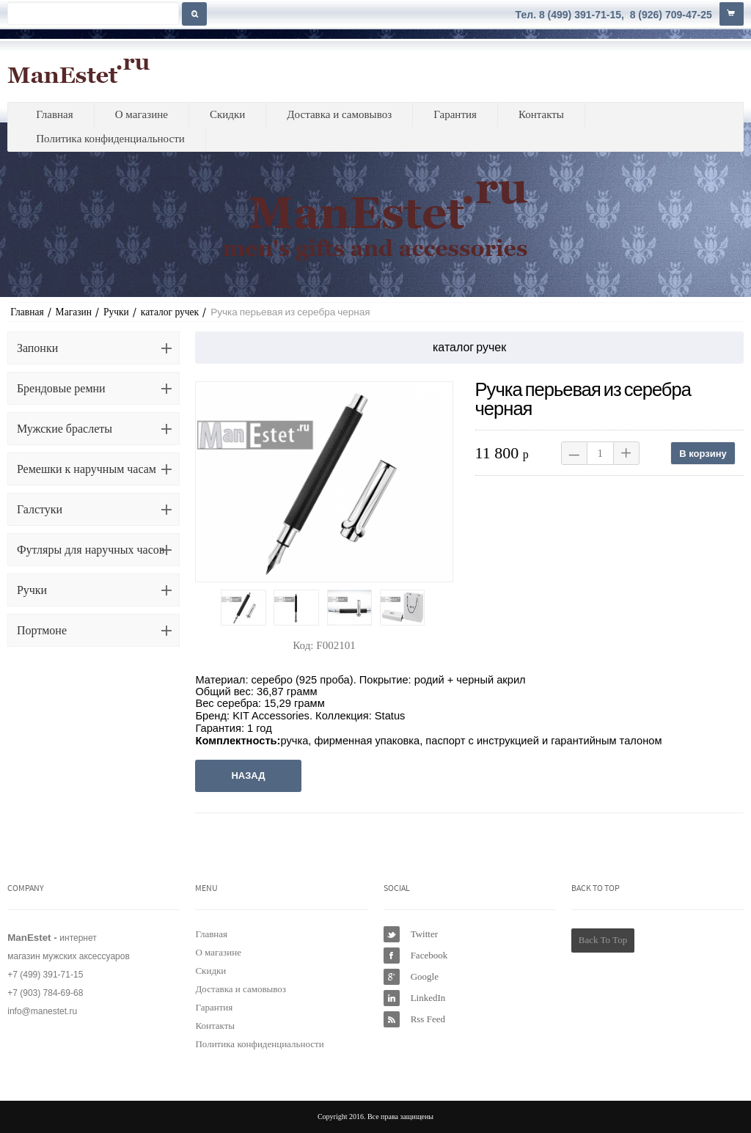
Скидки (227, 114)
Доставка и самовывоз (339, 114)
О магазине (141, 114)
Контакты (541, 114)
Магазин (74, 312)
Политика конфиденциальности (110, 138)
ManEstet (78, 70)
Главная (54, 114)
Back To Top (603, 939)
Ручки (116, 312)
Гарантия (455, 114)
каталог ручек (170, 312)
